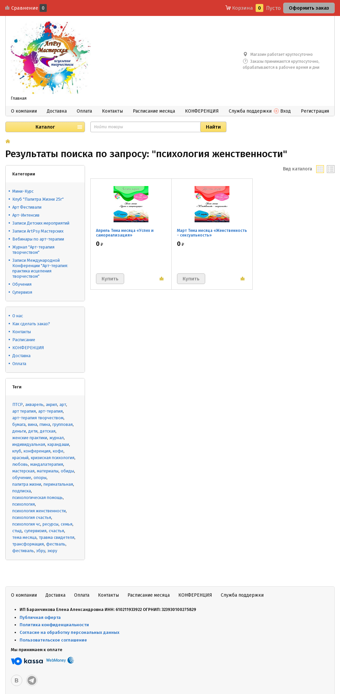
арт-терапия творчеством (37, 417)
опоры (40, 477)
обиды (67, 470)
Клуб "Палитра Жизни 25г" (38, 199)
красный (20, 457)
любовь (20, 464)
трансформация (28, 544)
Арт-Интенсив (26, 215)
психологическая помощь (37, 497)
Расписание (23, 339)
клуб (16, 450)
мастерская (23, 470)
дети (33, 431)
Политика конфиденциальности (54, 624)
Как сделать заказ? (31, 323)
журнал (56, 437)
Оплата (84, 111)
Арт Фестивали (27, 207)
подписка (21, 490)
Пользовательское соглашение (54, 640)
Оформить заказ (309, 8)
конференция (37, 450)
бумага (19, 424)
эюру (52, 550)
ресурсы (50, 524)
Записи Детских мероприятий (40, 223)
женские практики (29, 437)
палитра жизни (26, 484)
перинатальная (58, 484)
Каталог (45, 127)
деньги (19, 431)
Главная (19, 98)
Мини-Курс (23, 191)
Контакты (112, 111)
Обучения (22, 284)
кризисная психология (52, 457)
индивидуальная (28, 444)
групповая (62, 424)
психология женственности (39, 510)
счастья (56, 530)
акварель (34, 404)
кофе (58, 450)
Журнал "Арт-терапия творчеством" (33, 250)
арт (62, 404)
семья (66, 524)
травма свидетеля (56, 537)
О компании (24, 111)
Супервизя (22, 292)
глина (45, 424)
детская (47, 431)
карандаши (58, 444)
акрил (51, 404)
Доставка (57, 111)
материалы (47, 470)
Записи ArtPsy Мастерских (37, 231)
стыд (17, 530)
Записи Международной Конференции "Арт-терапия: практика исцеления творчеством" (40, 268)
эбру (40, 550)
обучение (21, 477)
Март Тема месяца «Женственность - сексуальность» (212, 233)
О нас (17, 315)
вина (32, 424)
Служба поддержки (250, 111)
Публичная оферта (40, 617)
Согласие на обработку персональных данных (70, 632)
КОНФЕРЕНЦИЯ (202, 111)
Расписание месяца (154, 111)
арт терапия (24, 411)
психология (23, 504)
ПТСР (17, 404)
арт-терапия (50, 411)
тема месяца (24, 537)
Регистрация (315, 111)
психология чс (26, 524)
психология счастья (31, 517)
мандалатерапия (46, 464)
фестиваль (23, 550)
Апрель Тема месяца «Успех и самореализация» (125, 233)
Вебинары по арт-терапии (38, 239)
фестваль (55, 544)
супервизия (35, 530)
